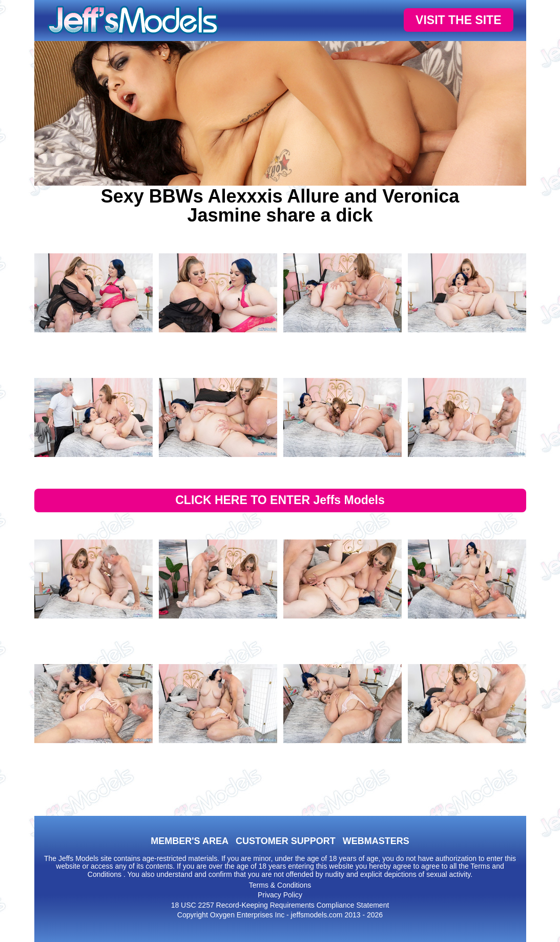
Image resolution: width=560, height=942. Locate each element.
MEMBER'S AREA (190, 841)
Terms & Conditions (280, 885)
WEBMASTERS (376, 841)
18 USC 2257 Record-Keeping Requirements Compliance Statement (280, 905)
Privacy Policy (280, 895)
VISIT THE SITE (458, 20)
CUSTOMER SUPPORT (286, 841)
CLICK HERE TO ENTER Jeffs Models (280, 500)
